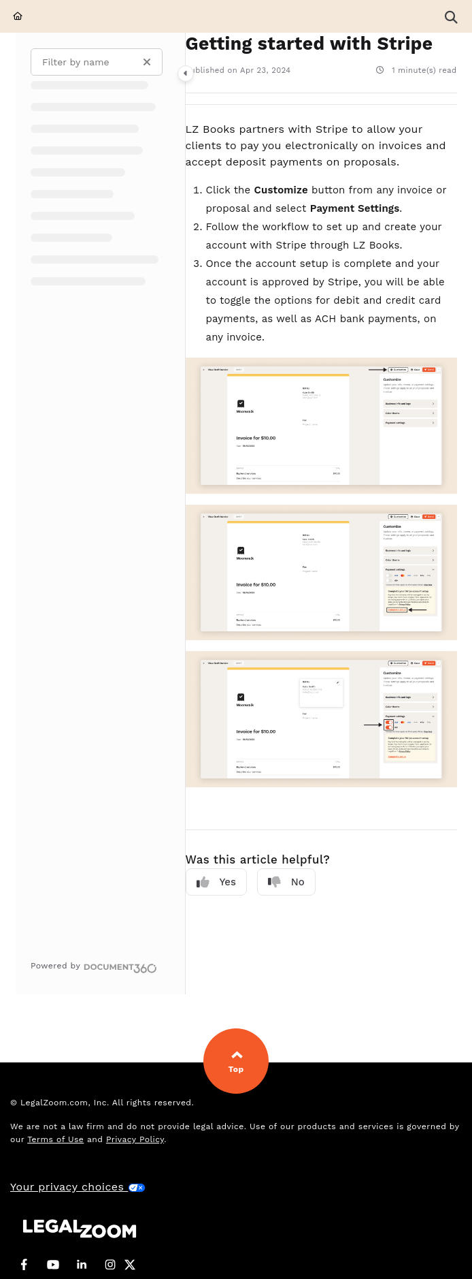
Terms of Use (55, 1139)
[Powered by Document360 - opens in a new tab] (94, 966)
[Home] (17, 16)
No (286, 882)
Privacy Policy (135, 1139)
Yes (216, 882)
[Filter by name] (97, 62)
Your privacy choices (78, 1186)
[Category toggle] (186, 73)
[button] (451, 16)
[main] (321, 513)
